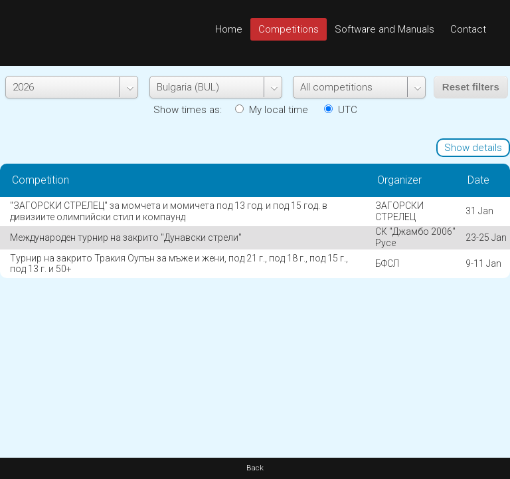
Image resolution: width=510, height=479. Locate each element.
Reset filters (470, 86)
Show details (473, 148)
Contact (468, 29)
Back (255, 468)
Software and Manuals (384, 29)
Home (228, 29)
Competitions (288, 29)
